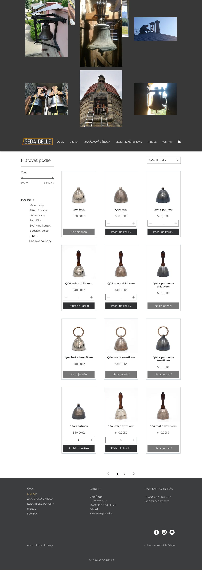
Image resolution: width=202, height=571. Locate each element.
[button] (179, 141)
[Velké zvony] (37, 215)
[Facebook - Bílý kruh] (156, 532)
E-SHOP (32, 493)
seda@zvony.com (157, 501)
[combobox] (164, 160)
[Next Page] (134, 473)
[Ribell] (34, 236)
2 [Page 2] (124, 473)
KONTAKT (33, 513)
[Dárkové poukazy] (40, 241)
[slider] (22, 178)
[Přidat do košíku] (121, 232)
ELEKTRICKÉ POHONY (40, 503)
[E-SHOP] (27, 200)
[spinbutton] (121, 223)
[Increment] (134, 223)
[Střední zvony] (39, 210)
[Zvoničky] (35, 220)
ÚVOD (31, 488)
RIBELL (31, 508)
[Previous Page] (108, 473)
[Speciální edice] (39, 231)
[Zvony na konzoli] (40, 226)
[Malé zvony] (37, 205)
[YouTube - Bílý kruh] (172, 532)
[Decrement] (108, 223)
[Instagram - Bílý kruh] (164, 532)
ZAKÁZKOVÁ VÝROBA (40, 498)
